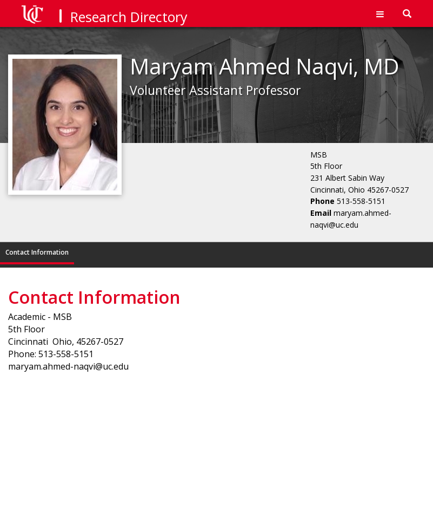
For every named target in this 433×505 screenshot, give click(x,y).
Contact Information (37, 252)
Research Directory (129, 17)
